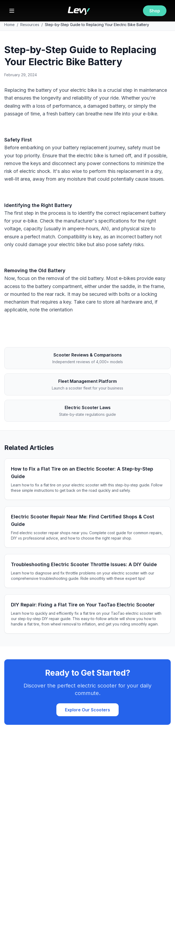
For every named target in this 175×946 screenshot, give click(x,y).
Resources (29, 24)
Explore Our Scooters (87, 709)
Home (9, 24)
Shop (154, 10)
